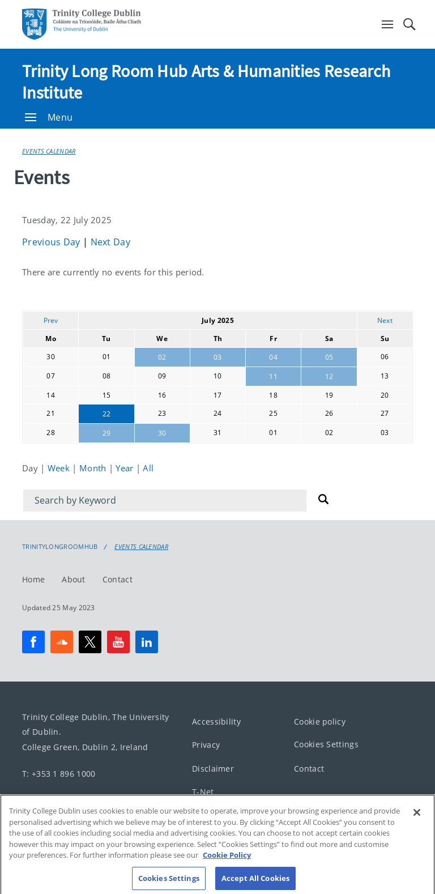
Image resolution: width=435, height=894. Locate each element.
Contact (118, 578)
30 (162, 433)
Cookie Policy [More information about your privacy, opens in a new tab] (227, 866)
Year (126, 468)
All (148, 468)
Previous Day (52, 242)
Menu (48, 117)
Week (60, 468)
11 (273, 376)
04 (273, 357)
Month (94, 468)
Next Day (110, 242)
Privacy (206, 744)
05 (329, 357)
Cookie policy (320, 721)
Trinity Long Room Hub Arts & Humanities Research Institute (206, 81)
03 (218, 357)
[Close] (416, 823)
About (74, 578)
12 (329, 376)
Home (33, 578)
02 (162, 357)
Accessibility (216, 721)
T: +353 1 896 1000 (58, 773)
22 (107, 414)
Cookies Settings (326, 744)
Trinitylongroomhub (59, 547)
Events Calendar (49, 151)
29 (107, 433)
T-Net (203, 791)
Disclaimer (213, 768)
